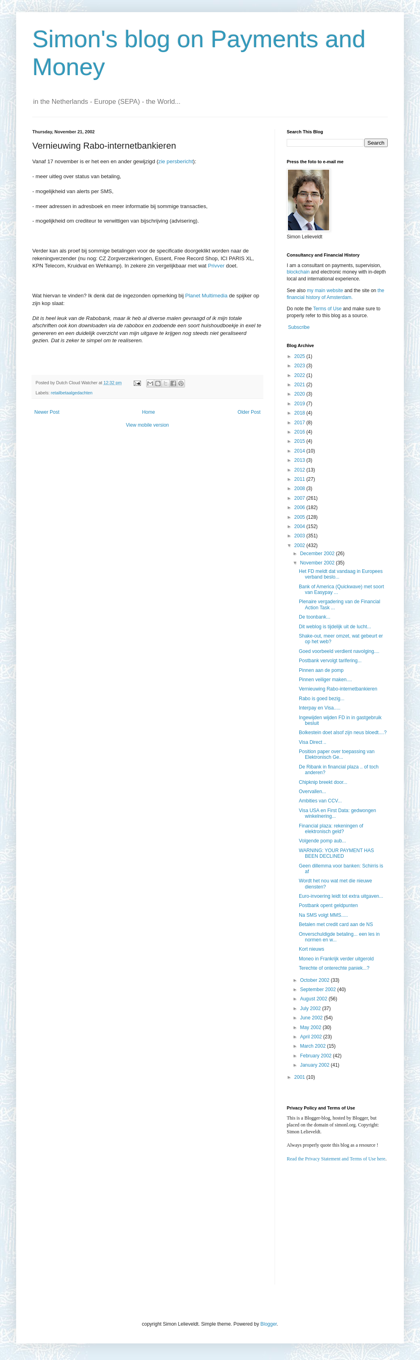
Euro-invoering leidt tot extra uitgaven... (341, 896)
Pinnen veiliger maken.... (325, 679)
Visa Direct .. (312, 742)
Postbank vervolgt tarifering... (330, 660)
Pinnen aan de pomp (321, 670)
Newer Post (46, 412)
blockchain (299, 272)
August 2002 (314, 999)
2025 (300, 356)
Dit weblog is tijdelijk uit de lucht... (335, 626)
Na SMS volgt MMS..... (323, 915)
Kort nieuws (311, 949)
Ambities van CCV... (320, 801)
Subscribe (298, 327)
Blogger (268, 1324)
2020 (300, 394)
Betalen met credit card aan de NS (336, 924)
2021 (300, 384)
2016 (300, 432)
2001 (300, 1077)
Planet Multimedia (206, 296)
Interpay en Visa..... (319, 708)
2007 (300, 498)
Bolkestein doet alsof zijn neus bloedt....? (342, 732)
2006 (300, 507)
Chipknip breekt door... (323, 782)
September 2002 (318, 989)
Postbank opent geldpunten (328, 905)
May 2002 (311, 1027)
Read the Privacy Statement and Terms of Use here (336, 1159)
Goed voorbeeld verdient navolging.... (339, 651)
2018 (300, 413)
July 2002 (311, 1008)
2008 (300, 488)
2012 (300, 470)
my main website (325, 290)
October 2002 (315, 980)
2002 (300, 545)
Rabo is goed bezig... (321, 698)
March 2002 (313, 1046)
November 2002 (318, 563)
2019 (300, 403)
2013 (300, 460)
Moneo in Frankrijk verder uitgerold (336, 959)
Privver (216, 266)
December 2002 (318, 553)
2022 (300, 375)
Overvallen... (312, 791)
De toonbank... (314, 617)
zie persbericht (175, 161)
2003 (300, 536)
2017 (300, 422)
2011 (300, 479)
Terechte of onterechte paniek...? (334, 968)
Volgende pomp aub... (322, 841)
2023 (300, 365)
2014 (300, 451)
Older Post (248, 412)
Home (148, 412)
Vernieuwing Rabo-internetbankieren (338, 689)
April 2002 (311, 1037)
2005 (300, 517)
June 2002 (312, 1018)
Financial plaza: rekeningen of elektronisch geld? (331, 828)
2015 (300, 441)
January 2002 (315, 1065)
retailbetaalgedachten (71, 392)
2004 (300, 526)
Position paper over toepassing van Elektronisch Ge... (336, 754)
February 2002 (316, 1056)
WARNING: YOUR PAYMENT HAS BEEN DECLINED (336, 853)
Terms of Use (327, 309)
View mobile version (147, 425)
